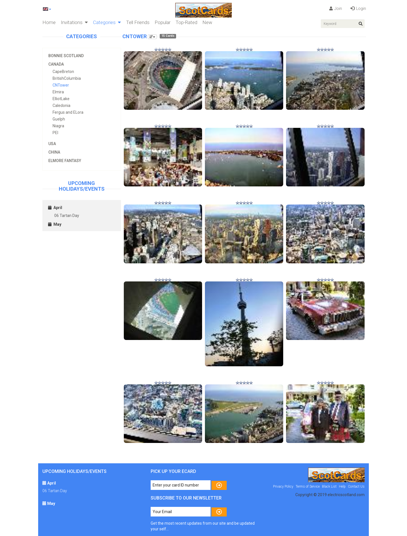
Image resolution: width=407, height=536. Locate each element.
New (207, 22)
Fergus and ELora (68, 112)
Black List (329, 486)
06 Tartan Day (66, 215)
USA (52, 143)
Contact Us (356, 486)
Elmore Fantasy (64, 160)
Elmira (58, 92)
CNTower (61, 85)
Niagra (58, 126)
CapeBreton (63, 71)
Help (342, 486)
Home (49, 22)
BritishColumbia (67, 78)
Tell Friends (138, 22)
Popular (162, 22)
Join (335, 8)
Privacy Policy (283, 486)
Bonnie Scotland (66, 55)
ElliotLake (61, 98)
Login (358, 8)
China (54, 152)
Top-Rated (186, 22)
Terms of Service (308, 486)
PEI (55, 132)
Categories (107, 22)
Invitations (74, 22)
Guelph (59, 119)
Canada (56, 64)
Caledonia (61, 105)
